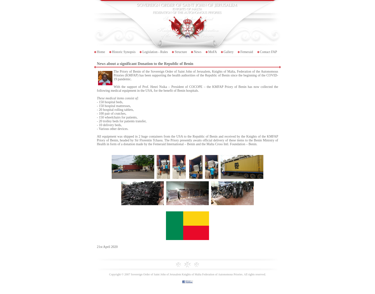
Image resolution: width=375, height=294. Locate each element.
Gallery (229, 52)
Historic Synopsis (124, 52)
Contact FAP (268, 52)
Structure (181, 52)
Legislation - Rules (155, 52)
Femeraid (246, 52)
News (197, 52)
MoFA (212, 52)
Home (101, 52)
